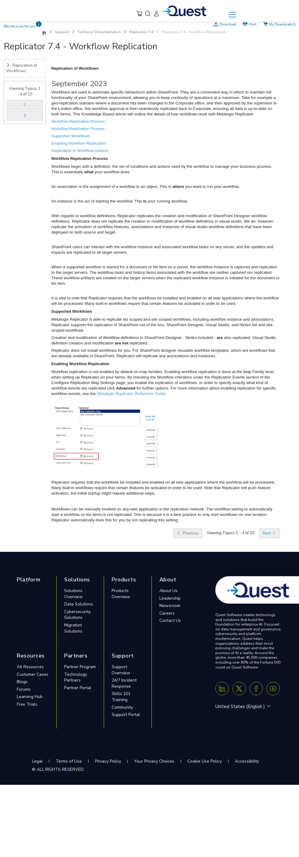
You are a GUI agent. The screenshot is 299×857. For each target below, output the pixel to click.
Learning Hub (30, 697)
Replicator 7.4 (141, 32)
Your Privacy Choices (154, 761)
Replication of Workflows (21, 68)
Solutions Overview (73, 594)
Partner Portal (77, 688)
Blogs (22, 682)
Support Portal (126, 715)
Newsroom (169, 605)
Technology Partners (75, 677)
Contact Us (170, 620)
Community (122, 707)
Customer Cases (32, 674)
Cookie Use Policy (204, 761)
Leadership (170, 598)
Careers (167, 613)
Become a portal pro (19, 26)
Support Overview (121, 670)
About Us (168, 591)
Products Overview (121, 594)
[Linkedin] (222, 688)
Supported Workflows (70, 136)
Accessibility (247, 761)
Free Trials (27, 704)
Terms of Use (69, 761)
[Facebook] (256, 688)
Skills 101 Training (121, 697)
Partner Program (80, 667)
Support (62, 32)
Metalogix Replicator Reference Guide (131, 393)
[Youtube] (273, 688)
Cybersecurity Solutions (77, 615)
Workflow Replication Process (78, 121)
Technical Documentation (99, 32)
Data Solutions (78, 604)
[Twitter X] (239, 688)
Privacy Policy (108, 761)
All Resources (30, 667)
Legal (37, 761)
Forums (24, 689)
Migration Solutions (73, 628)
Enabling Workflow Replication (78, 143)
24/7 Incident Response (124, 683)
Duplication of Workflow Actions (79, 150)
